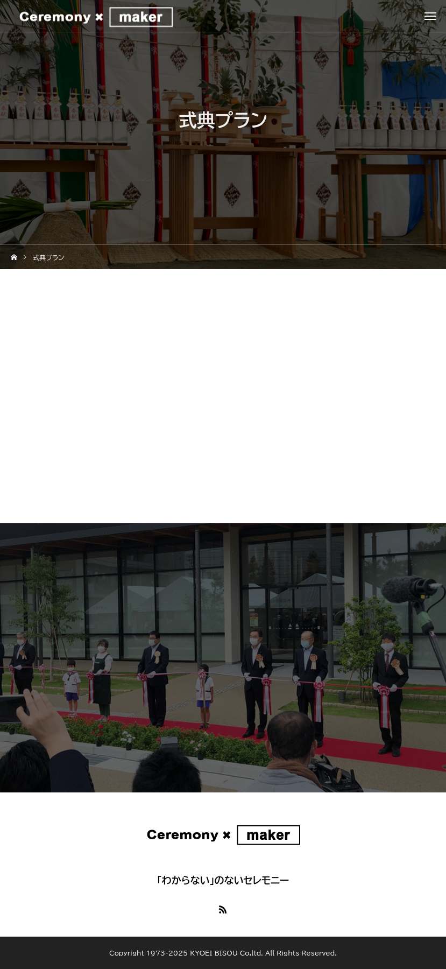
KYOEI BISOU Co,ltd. (226, 953)
